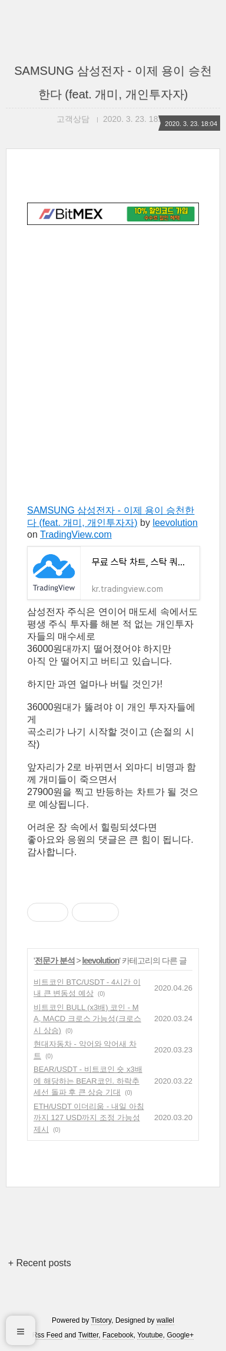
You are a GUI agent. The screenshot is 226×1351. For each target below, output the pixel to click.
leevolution (175, 523)
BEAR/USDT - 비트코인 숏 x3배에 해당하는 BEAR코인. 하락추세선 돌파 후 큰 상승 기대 (88, 1081)
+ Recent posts (39, 1263)
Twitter (88, 1335)
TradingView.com (76, 534)
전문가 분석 (55, 960)
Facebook (118, 1335)
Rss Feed (47, 1335)
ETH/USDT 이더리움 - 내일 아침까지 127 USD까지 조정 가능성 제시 (89, 1118)
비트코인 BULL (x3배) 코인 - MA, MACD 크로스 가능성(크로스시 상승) (87, 1019)
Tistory (101, 1320)
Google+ (180, 1335)
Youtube (150, 1335)
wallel (165, 1320)
